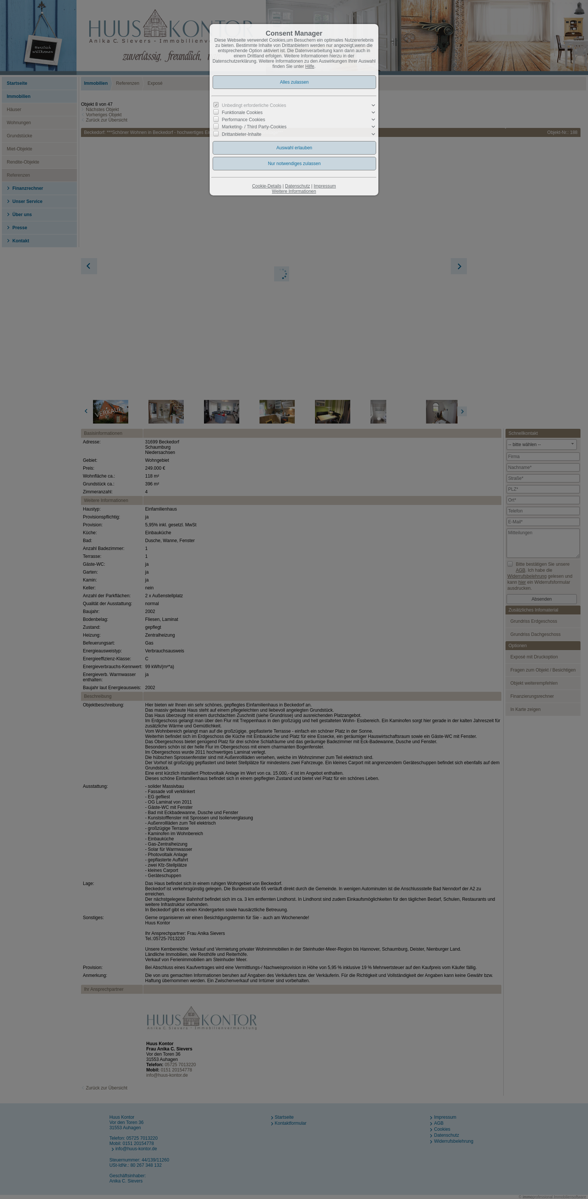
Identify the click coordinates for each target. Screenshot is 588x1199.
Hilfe (309, 66)
